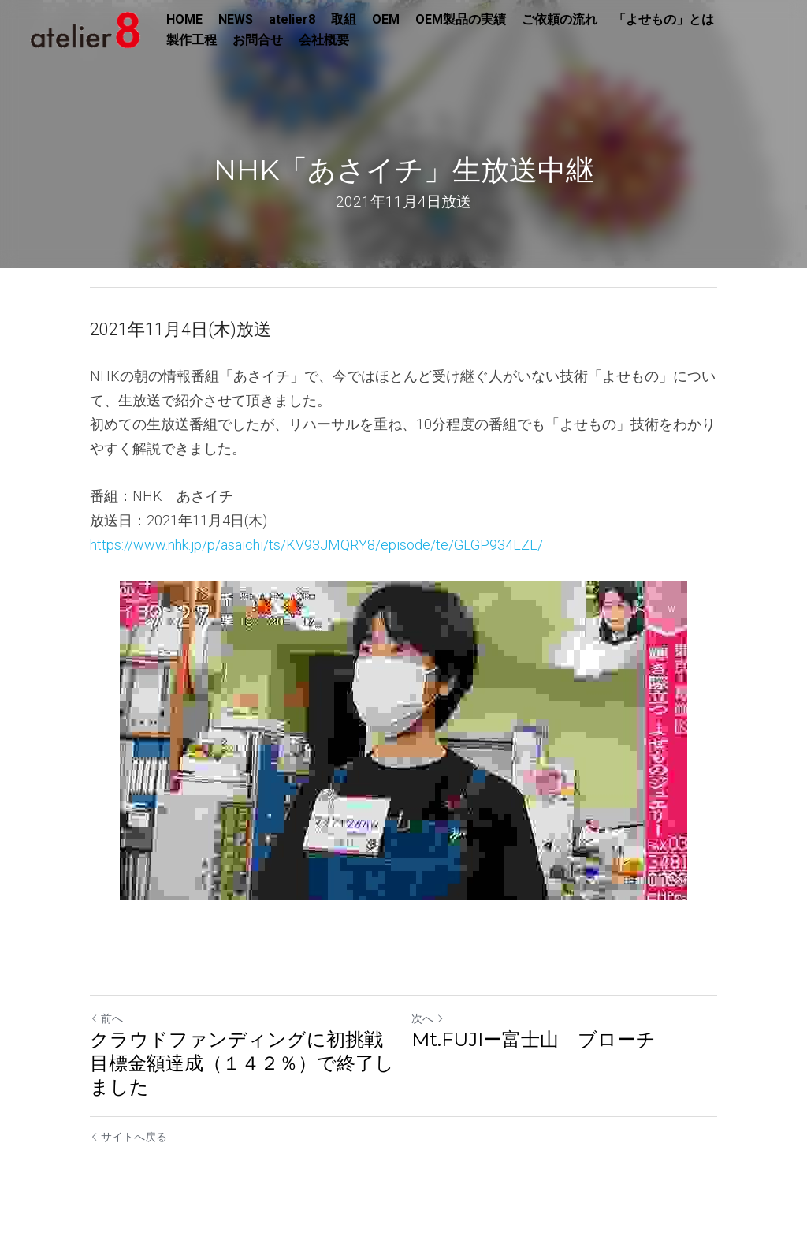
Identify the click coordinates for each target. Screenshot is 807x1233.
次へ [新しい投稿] (427, 1018)
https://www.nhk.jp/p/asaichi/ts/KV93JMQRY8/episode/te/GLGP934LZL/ (316, 544)
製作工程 (191, 39)
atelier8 (292, 19)
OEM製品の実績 (460, 19)
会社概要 (324, 39)
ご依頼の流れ (559, 19)
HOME (184, 19)
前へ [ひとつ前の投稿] (106, 1018)
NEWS (235, 19)
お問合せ (257, 39)
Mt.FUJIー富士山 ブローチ (533, 1039)
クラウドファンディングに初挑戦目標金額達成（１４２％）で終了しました (242, 1063)
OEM (386, 19)
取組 (343, 19)
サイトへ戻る (128, 1136)
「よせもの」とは (663, 19)
